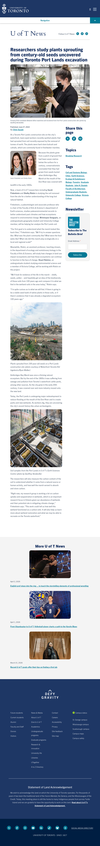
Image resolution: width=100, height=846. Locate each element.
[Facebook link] (82, 33)
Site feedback (57, 731)
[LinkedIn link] (41, 828)
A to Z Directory (37, 767)
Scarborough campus (81, 729)
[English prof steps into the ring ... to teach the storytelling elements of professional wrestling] (50, 568)
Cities (68, 175)
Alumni (13, 722)
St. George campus (80, 719)
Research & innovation (35, 746)
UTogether (35, 762)
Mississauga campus (81, 724)
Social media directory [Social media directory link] (82, 828)
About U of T (36, 717)
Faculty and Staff (17, 726)
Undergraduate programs (37, 733)
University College (73, 195)
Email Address (73, 241)
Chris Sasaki (18, 130)
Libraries (34, 757)
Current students (17, 717)
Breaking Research (74, 155)
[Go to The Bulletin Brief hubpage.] (74, 222)
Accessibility (57, 722)
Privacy (55, 726)
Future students (16, 713)
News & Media (37, 713)
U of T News (28, 34)
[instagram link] (86, 33)
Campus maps (78, 733)
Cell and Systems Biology (76, 172)
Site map (55, 736)
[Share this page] (80, 139)
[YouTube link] (33, 828)
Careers (55, 717)
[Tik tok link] (49, 828)
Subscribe (77, 255)
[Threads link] (65, 828)
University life (36, 753)
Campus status (81, 713)
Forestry (76, 182)
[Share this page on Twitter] (68, 139)
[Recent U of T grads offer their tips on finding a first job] (50, 650)
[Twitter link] (77, 33)
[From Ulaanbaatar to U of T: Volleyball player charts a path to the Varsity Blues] (50, 609)
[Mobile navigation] (95, 9)
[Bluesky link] (57, 828)
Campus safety (78, 738)
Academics (35, 726)
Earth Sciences (77, 175)
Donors (13, 731)
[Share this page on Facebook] (74, 139)
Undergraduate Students (76, 192)
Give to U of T (36, 722)
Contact (55, 713)
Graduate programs (38, 740)
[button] (90, 9)
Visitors (13, 736)
